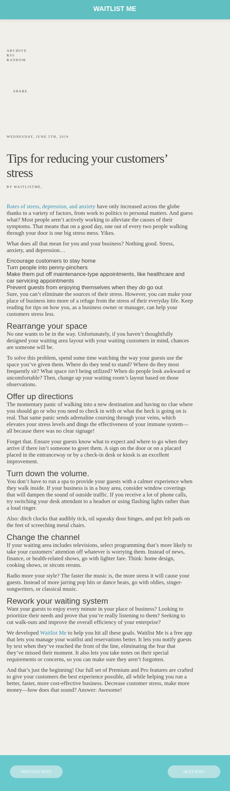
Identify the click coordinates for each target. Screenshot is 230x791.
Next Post (193, 771)
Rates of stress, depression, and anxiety (51, 206)
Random (16, 60)
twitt (20, 69)
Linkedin (30, 69)
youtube (40, 69)
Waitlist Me (115, 8)
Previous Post (36, 771)
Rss (11, 55)
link (50, 69)
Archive (17, 50)
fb (10, 69)
